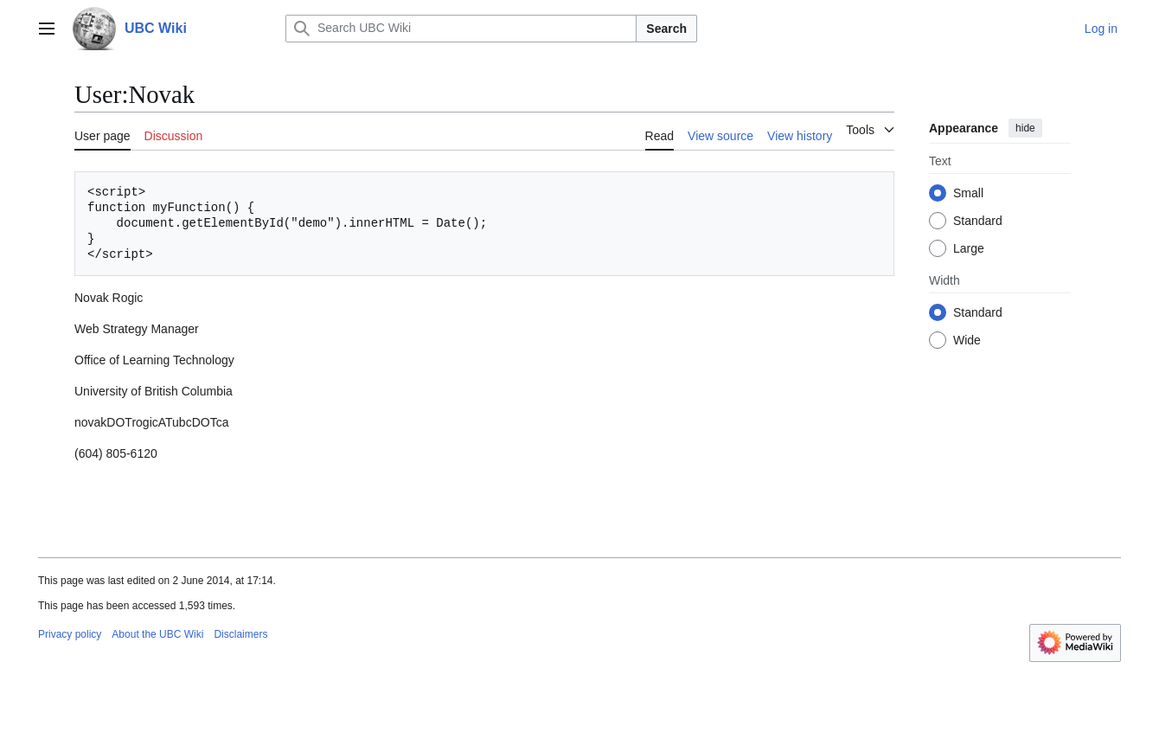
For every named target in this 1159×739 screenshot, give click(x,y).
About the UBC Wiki (157, 634)
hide (1025, 128)
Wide (967, 340)
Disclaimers (240, 634)
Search (666, 28)
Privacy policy (69, 634)
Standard (977, 221)
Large (968, 248)
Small (968, 193)
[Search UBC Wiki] (461, 28)
